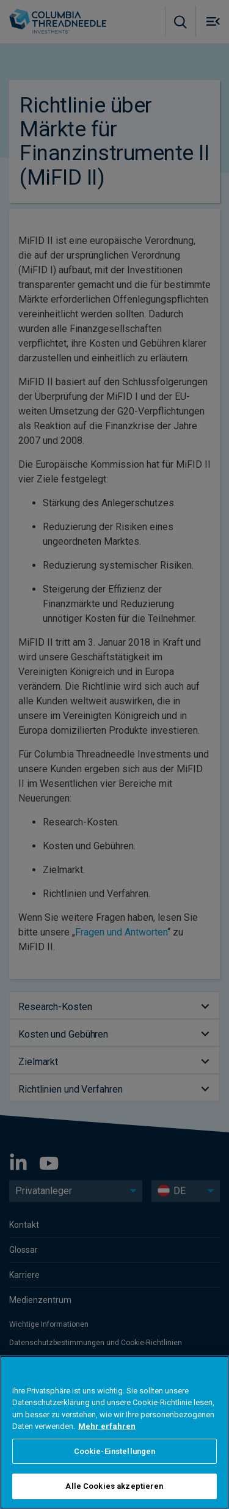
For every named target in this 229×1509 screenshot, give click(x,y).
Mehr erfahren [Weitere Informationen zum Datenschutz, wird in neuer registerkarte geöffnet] (107, 1426)
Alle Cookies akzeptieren (114, 1486)
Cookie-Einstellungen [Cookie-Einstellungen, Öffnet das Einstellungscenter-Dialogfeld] (115, 1451)
